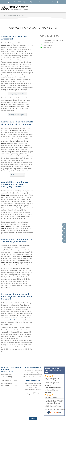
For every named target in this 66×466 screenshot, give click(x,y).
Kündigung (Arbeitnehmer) (17, 94)
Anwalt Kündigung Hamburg (15, 15)
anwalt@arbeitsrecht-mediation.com (38, 2)
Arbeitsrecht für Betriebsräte (33, 375)
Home (4, 15)
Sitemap (36, 393)
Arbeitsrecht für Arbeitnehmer (33, 371)
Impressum (29, 393)
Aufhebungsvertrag (17, 175)
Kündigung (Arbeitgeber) (17, 115)
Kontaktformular (10, 320)
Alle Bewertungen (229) (52, 383)
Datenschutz (33, 395)
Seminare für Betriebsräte (33, 385)
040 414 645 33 (16, 2)
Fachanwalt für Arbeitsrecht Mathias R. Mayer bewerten (54, 401)
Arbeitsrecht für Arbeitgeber (33, 373)
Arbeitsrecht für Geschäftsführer (33, 377)
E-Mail (33, 418)
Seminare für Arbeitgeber (33, 383)
